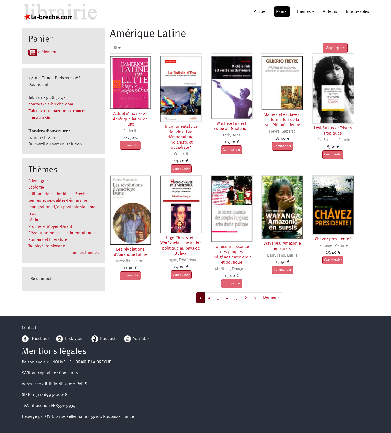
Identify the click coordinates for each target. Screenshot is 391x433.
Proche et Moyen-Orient (50, 227)
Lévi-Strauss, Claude (333, 140)
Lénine (34, 220)
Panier (282, 12)
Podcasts (104, 339)
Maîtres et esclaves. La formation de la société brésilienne (282, 120)
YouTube (141, 339)
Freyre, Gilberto (282, 132)
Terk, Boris (232, 135)
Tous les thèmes (84, 253)
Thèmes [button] (304, 12)
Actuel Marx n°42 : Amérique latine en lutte (130, 119)
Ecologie (36, 187)
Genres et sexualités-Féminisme (57, 200)
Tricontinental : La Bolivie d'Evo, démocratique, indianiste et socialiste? (181, 137)
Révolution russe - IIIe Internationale (62, 233)
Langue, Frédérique (181, 260)
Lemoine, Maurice (332, 246)
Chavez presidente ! (333, 239)
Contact (29, 328)
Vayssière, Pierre (130, 261)
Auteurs (330, 12)
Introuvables (357, 12)
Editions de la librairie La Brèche (58, 194)
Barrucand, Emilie (282, 256)
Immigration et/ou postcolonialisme (61, 207)
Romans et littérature (47, 240)
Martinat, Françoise (231, 269)
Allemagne (38, 181)
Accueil (260, 12)
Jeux (32, 213)
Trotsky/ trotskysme (46, 246)
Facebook (36, 339)
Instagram (70, 339)
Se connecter (42, 279)
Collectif (130, 131)
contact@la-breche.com (50, 104)
